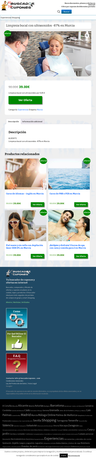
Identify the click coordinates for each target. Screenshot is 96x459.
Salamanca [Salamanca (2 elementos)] (15, 421)
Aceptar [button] (63, 455)
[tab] (13, 121)
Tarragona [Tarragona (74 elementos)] (62, 420)
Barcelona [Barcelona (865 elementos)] (57, 405)
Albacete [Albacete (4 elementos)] (15, 406)
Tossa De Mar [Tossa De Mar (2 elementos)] (83, 421)
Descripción (13, 121)
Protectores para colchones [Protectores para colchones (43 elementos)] (61, 446)
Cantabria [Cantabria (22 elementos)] (89, 405)
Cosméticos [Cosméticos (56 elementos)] (48, 434)
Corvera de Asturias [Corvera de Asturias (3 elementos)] (18, 410)
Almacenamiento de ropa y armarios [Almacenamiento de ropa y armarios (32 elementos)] (12, 430)
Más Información (74, 455)
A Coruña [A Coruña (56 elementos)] (7, 405)
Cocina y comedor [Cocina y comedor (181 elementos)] (17, 433)
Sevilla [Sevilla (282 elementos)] (37, 420)
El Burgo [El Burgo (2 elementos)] (39, 410)
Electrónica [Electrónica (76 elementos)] (30, 439)
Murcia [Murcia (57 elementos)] (34, 415)
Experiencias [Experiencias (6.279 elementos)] (54, 438)
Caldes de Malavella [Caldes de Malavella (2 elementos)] (78, 406)
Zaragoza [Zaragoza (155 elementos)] (73, 425)
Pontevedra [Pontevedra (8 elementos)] (6, 421)
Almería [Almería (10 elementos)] (31, 406)
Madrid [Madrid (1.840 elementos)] (26, 415)
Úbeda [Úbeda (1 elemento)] (81, 426)
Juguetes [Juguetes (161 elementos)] (39, 443)
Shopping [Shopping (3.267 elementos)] (49, 420)
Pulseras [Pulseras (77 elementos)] (74, 446)
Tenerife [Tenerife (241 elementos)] (73, 420)
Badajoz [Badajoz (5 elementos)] (47, 406)
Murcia (40, 109)
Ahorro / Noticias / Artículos (18, 302)
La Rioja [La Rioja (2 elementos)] (76, 410)
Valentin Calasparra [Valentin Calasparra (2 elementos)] (20, 426)
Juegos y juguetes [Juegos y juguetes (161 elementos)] (26, 443)
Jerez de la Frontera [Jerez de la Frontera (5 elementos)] (67, 410)
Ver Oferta (25, 100)
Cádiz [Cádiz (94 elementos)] (27, 410)
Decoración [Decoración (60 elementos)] (6, 439)
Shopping (16, 17)
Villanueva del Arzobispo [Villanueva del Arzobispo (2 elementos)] (45, 426)
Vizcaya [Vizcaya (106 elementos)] (64, 425)
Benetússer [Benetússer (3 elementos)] (67, 406)
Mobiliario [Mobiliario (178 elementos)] (85, 443)
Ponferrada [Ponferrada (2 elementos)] (88, 415)
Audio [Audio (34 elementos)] (32, 430)
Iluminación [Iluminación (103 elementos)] (6, 443)
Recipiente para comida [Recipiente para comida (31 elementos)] (83, 446)
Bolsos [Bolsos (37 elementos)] (36, 430)
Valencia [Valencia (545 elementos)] (7, 425)
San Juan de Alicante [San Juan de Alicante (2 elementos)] (26, 421)
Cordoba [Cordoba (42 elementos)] (6, 410)
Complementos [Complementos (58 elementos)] (38, 434)
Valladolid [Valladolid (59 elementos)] (31, 425)
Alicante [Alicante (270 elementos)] (23, 405)
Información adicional (32, 121)
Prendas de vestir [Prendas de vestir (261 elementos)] (29, 446)
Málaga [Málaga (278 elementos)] (42, 415)
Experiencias (6, 17)
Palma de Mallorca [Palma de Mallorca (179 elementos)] (66, 415)
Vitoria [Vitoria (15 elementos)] (56, 425)
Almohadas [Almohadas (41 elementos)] (26, 430)
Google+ (9, 386)
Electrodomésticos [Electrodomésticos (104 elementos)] (18, 439)
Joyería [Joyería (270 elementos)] (15, 442)
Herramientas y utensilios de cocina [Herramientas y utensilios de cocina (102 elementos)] (77, 439)
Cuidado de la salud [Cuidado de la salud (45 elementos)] (58, 434)
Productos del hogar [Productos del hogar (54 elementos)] (45, 446)
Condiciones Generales (14, 381)
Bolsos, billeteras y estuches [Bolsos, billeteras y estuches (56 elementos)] (47, 430)
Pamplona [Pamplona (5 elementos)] (81, 415)
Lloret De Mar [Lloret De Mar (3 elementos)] (16, 415)
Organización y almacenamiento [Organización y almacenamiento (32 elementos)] (11, 446)
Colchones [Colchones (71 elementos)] (29, 434)
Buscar (66, 11)
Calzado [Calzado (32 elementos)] (59, 430)
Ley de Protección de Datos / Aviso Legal (21, 383)
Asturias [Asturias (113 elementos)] (39, 405)
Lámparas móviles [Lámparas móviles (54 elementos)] (49, 443)
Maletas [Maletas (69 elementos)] (58, 443)
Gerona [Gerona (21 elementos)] (46, 410)
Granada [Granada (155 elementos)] (54, 410)
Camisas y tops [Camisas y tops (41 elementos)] (82, 430)
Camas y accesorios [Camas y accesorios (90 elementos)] (70, 430)
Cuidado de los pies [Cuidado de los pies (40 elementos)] (72, 434)
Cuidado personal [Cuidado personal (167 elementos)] (85, 434)
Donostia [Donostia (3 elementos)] (33, 410)
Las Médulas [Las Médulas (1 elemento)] (82, 410)
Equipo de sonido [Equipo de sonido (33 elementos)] (39, 439)
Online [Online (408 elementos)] (51, 415)
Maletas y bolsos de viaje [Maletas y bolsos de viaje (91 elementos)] (71, 443)
